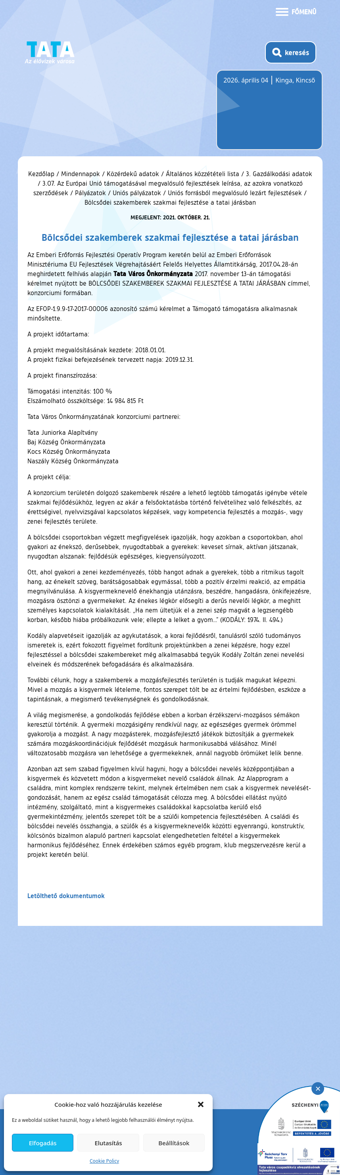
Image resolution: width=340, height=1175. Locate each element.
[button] (201, 1104)
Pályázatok (90, 193)
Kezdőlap (42, 174)
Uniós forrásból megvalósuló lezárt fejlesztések (235, 193)
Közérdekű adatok (133, 174)
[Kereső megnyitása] (290, 52)
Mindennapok (80, 174)
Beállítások (173, 1143)
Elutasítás (108, 1143)
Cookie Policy (104, 1161)
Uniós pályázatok (137, 193)
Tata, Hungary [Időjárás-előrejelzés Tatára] (267, 114)
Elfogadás (43, 1143)
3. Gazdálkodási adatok (279, 174)
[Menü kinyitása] (296, 11)
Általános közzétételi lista (202, 174)
